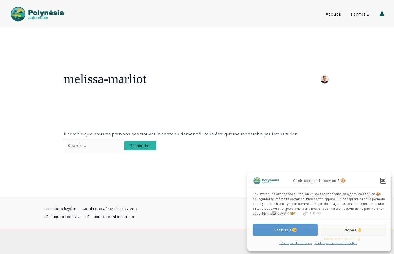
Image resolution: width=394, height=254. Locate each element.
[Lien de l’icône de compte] (381, 13)
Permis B (360, 14)
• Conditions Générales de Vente (108, 208)
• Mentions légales (60, 208)
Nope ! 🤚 (353, 230)
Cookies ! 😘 (285, 230)
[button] (383, 180)
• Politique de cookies (295, 243)
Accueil (333, 14)
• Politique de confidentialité (336, 243)
